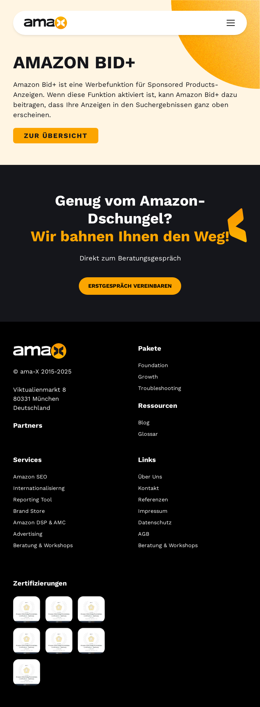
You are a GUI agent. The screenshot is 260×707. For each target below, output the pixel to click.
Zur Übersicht (56, 136)
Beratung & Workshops (43, 545)
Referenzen (153, 499)
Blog (144, 422)
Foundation (153, 365)
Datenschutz (155, 522)
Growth (148, 377)
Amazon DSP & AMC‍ (39, 522)
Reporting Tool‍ (32, 499)
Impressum (152, 511)
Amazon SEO (30, 476)
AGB (143, 534)
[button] (229, 23)
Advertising (27, 534)
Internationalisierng (39, 488)
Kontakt (148, 488)
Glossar (148, 434)
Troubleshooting (159, 388)
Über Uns (150, 476)
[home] (45, 22)
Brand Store (29, 511)
